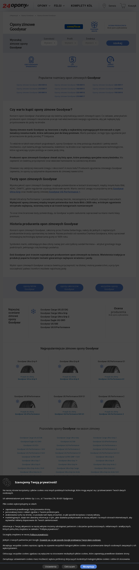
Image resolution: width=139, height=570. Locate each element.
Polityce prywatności (39, 534)
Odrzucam (69, 566)
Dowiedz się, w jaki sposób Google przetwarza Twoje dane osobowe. (70, 540)
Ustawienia (50, 566)
